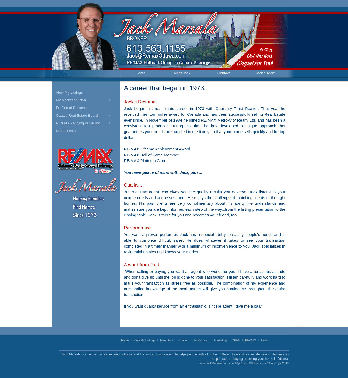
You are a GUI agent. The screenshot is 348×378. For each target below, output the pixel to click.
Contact (223, 73)
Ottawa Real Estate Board (77, 116)
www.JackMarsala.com (213, 363)
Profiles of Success (71, 108)
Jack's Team (265, 73)
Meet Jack (182, 73)
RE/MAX (250, 340)
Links (264, 340)
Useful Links (66, 131)
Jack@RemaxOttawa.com (247, 363)
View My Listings (69, 92)
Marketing (220, 340)
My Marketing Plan (71, 100)
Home (140, 73)
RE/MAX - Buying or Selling (78, 123)
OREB (236, 340)
